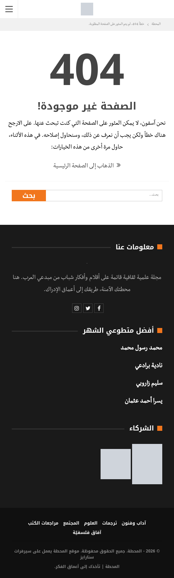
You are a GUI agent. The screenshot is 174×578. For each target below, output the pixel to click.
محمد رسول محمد (141, 349)
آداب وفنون (134, 523)
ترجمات (109, 523)
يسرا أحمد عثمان (143, 402)
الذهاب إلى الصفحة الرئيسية (87, 166)
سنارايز (87, 557)
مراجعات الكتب (43, 523)
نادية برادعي (148, 366)
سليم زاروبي (149, 384)
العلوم (91, 523)
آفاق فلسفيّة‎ (87, 532)
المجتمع (71, 523)
